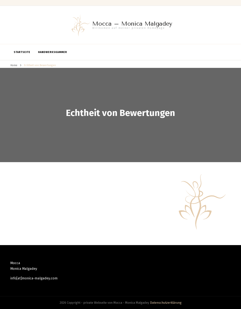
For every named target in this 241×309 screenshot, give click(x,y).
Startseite (22, 52)
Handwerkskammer (52, 52)
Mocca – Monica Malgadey (132, 23)
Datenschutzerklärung (166, 302)
